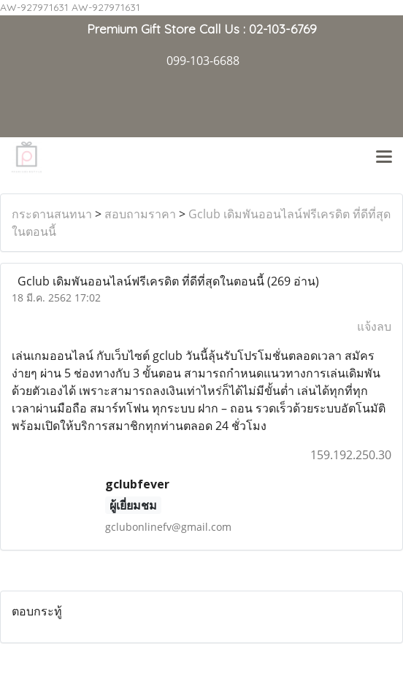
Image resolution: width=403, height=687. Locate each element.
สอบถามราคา (140, 214)
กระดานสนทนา (52, 214)
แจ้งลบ (374, 326)
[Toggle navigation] (384, 158)
